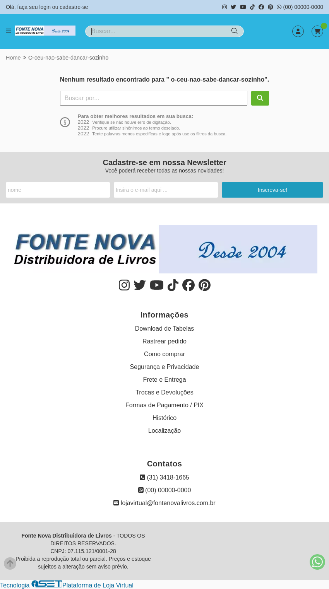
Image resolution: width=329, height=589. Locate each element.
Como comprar (164, 354)
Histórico (164, 418)
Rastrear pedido (164, 341)
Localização (164, 430)
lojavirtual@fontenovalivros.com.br (164, 503)
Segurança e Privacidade (164, 367)
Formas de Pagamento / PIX (164, 405)
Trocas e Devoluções (164, 392)
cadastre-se (74, 7)
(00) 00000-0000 (300, 7)
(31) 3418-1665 (164, 477)
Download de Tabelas (164, 328)
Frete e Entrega (164, 379)
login (45, 7)
